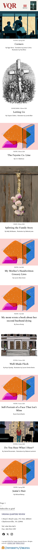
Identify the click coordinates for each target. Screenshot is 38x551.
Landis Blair (29, 115)
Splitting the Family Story (19, 228)
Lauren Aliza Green (20, 278)
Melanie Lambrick (30, 451)
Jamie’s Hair (19, 491)
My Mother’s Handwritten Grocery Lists (19, 272)
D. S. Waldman (20, 159)
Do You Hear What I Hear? (19, 448)
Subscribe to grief (7, 508)
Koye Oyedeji (9, 367)
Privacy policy (20, 543)
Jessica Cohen (27, 48)
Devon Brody (20, 324)
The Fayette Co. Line (19, 155)
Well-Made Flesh (19, 364)
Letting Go (19, 112)
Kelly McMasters (11, 231)
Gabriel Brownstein (9, 451)
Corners (19, 44)
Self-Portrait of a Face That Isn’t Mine (19, 408)
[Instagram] (12, 534)
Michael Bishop (19, 494)
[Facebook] (4, 534)
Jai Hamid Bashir (20, 414)
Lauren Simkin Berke (28, 367)
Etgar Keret (10, 48)
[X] (8, 534)
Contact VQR (11, 543)
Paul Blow (23, 50)
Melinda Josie (29, 231)
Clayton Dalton (11, 115)
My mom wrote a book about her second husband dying (19, 319)
